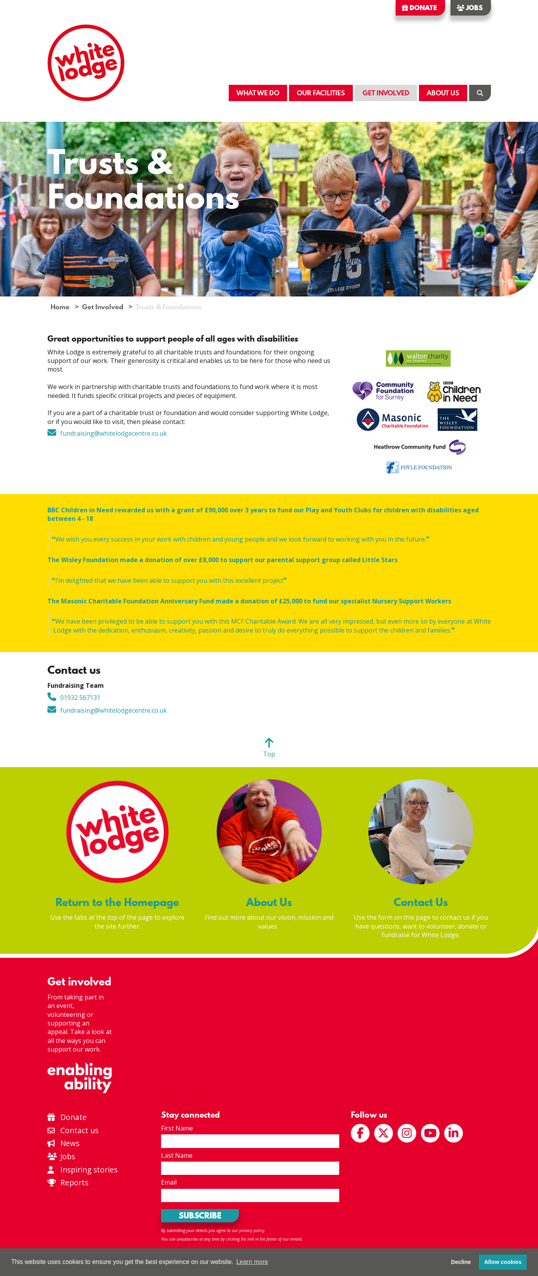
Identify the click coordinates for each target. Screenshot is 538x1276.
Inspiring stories (82, 1169)
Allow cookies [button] (503, 1262)
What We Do (258, 93)
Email (169, 1182)
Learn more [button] (252, 1261)
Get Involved (386, 93)
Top (269, 754)
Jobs (470, 8)
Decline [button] (461, 1262)
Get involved (79, 981)
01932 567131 (80, 697)
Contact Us (421, 902)
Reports (74, 1182)
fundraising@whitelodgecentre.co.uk (113, 433)
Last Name (177, 1155)
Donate (419, 8)
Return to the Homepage (117, 902)
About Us (443, 93)
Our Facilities (321, 93)
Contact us (73, 1130)
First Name (177, 1128)
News (63, 1143)
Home (60, 307)
